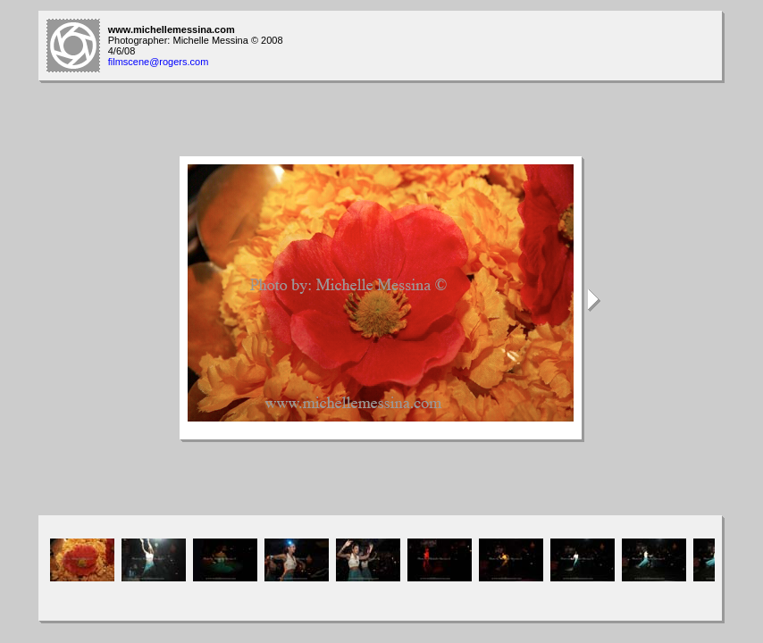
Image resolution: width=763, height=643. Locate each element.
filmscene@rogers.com (158, 61)
